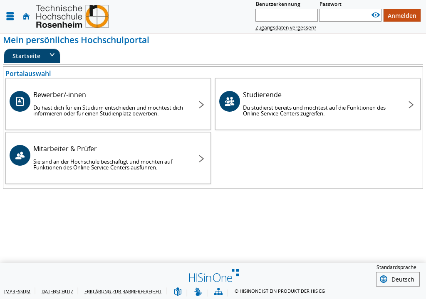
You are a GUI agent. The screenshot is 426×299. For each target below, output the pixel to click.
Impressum (17, 291)
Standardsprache (396, 268)
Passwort (331, 3)
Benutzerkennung (278, 3)
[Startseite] (26, 16)
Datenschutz (57, 291)
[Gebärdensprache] (198, 292)
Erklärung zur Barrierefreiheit (123, 291)
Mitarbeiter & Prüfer (109, 157)
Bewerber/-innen (109, 103)
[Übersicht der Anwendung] (218, 292)
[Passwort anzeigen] (375, 15)
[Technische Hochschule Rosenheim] (72, 16)
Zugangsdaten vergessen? (285, 27)
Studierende (319, 103)
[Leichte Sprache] (177, 292)
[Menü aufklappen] (10, 16)
